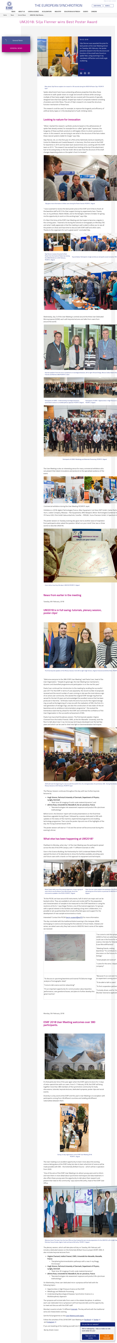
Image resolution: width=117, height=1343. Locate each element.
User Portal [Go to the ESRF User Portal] (97, 6)
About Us (21, 11)
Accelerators (47, 11)
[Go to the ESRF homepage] (9, 5)
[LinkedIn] (81, 73)
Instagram (50, 1322)
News (13, 11)
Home (5, 15)
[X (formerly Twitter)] (85, 73)
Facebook (87, 1319)
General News (22, 15)
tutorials (74, 1309)
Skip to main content (110, 1)
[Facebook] (89, 73)
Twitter (96, 1319)
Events (85, 11)
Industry (58, 11)
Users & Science (33, 11)
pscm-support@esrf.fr (74, 917)
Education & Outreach (72, 11)
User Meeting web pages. (75, 1315)
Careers (94, 11)
